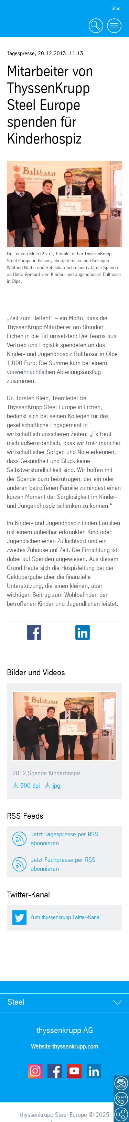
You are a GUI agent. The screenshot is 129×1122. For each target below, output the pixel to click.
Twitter (50, 632)
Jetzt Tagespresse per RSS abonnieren (64, 839)
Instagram (35, 1071)
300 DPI (29, 786)
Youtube (74, 1071)
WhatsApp (115, 632)
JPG (55, 786)
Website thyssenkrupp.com (64, 1047)
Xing (99, 632)
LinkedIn (82, 632)
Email (66, 632)
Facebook (34, 632)
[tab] (64, 1002)
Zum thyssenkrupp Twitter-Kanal (65, 917)
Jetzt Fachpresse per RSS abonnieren (63, 864)
